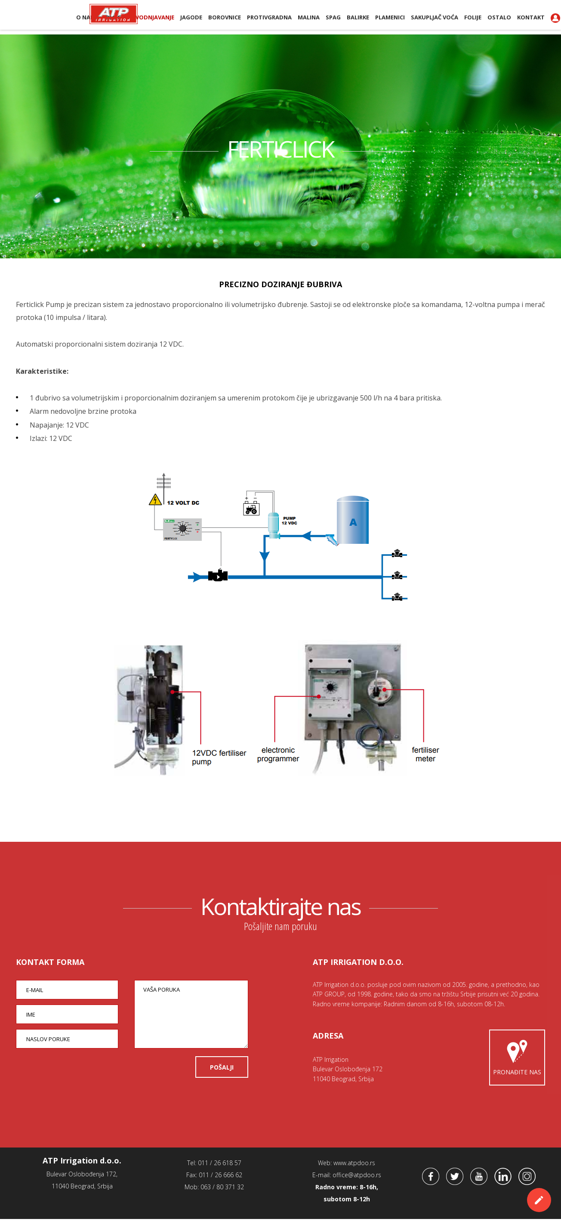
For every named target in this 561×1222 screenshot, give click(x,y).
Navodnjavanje (150, 17)
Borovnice (224, 17)
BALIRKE (358, 17)
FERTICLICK (280, 147)
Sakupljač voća (434, 17)
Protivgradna (269, 17)
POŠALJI (222, 1070)
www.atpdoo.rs (354, 1166)
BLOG (113, 17)
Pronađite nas (517, 1059)
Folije (472, 17)
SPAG (333, 17)
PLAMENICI (390, 17)
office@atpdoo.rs (357, 1178)
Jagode (191, 17)
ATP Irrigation (45, 16)
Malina (309, 17)
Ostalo (499, 17)
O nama (87, 17)
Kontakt (531, 17)
